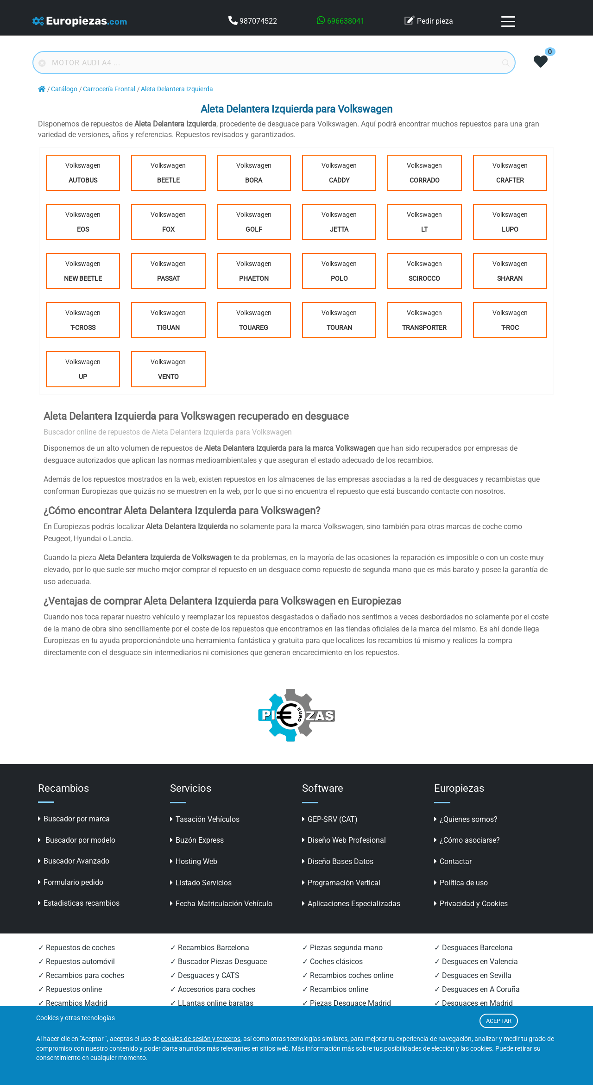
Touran (339, 327)
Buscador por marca (74, 818)
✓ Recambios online (335, 989)
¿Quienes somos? (466, 819)
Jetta (339, 229)
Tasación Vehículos (205, 819)
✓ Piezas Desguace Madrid (346, 1003)
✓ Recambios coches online (347, 975)
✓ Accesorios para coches (212, 989)
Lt (424, 229)
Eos (83, 229)
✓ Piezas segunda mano (342, 947)
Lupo (510, 229)
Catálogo (64, 89)
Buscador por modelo (76, 840)
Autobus (83, 180)
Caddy (339, 180)
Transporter (424, 327)
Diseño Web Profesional (344, 840)
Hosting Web (193, 861)
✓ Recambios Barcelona (209, 947)
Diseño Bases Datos (337, 861)
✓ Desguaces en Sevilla (472, 975)
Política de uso (461, 882)
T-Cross (82, 327)
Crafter (510, 180)
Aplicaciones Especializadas (351, 903)
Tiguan (168, 327)
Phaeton (254, 278)
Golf (254, 229)
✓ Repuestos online (70, 989)
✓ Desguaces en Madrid (473, 1003)
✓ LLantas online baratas (211, 1003)
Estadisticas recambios (79, 903)
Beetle (168, 180)
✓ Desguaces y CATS (205, 975)
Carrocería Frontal (109, 89)
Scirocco (424, 278)
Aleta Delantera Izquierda (177, 89)
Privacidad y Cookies (471, 903)
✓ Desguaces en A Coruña (477, 989)
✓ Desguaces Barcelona (473, 947)
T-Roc (510, 327)
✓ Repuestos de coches (76, 947)
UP (83, 376)
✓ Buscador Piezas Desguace (218, 961)
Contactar (453, 861)
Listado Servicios (201, 882)
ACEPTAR (498, 1020)
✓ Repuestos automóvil (76, 961)
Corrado (425, 180)
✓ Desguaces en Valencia (476, 961)
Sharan (510, 278)
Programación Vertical (341, 882)
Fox (168, 229)
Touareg (253, 327)
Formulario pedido (70, 882)
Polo (339, 278)
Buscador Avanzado (73, 861)
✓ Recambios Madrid (72, 1003)
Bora (253, 180)
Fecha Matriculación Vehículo (221, 903)
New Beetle (83, 278)
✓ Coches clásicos (332, 961)
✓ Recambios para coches (81, 975)
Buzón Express (197, 840)
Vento (168, 376)
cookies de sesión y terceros (200, 1039)
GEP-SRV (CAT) (330, 819)
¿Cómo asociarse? (467, 840)
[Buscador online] (274, 62)
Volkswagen (83, 175)
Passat (168, 278)
